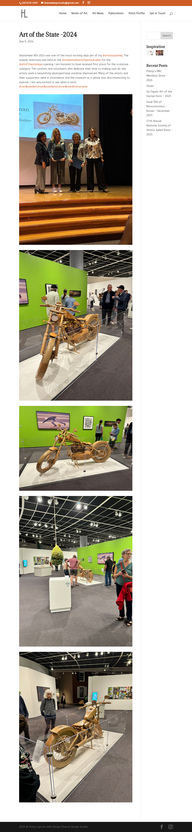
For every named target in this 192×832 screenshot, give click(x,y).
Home (62, 13)
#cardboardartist (48, 86)
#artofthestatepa (31, 64)
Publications (116, 13)
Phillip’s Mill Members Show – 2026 (156, 76)
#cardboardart (28, 86)
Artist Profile (136, 13)
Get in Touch (157, 13)
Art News (98, 13)
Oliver (150, 86)
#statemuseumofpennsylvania (81, 60)
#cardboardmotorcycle (73, 86)
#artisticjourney (112, 55)
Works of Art (79, 13)
